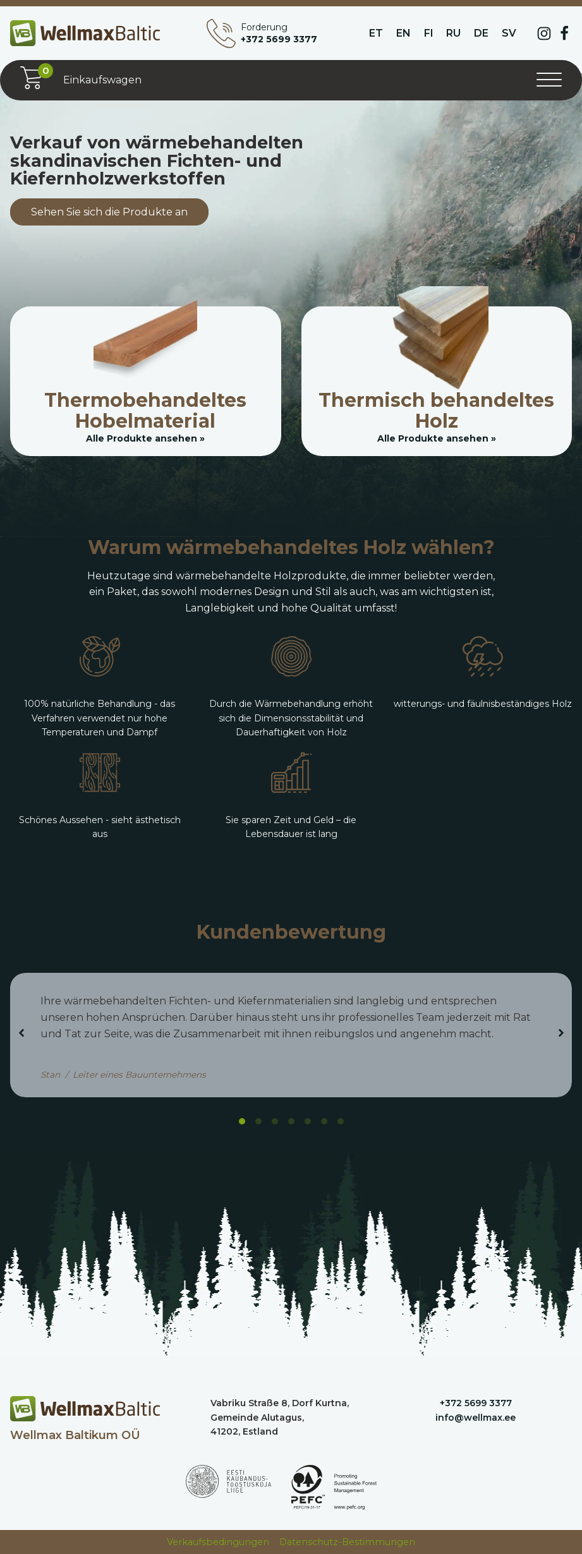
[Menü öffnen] (549, 80)
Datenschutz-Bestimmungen (347, 1542)
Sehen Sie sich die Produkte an (109, 212)
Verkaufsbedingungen (218, 1542)
